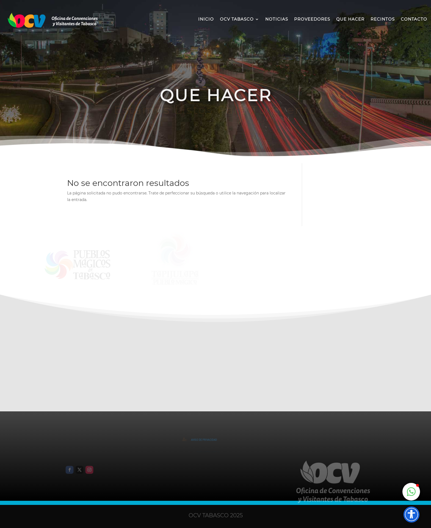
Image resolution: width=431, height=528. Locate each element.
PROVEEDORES (312, 19)
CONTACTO (414, 19)
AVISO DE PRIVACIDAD (206, 440)
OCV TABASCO (237, 19)
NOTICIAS (276, 19)
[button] (411, 492)
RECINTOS (383, 19)
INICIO (206, 19)
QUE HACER (350, 19)
